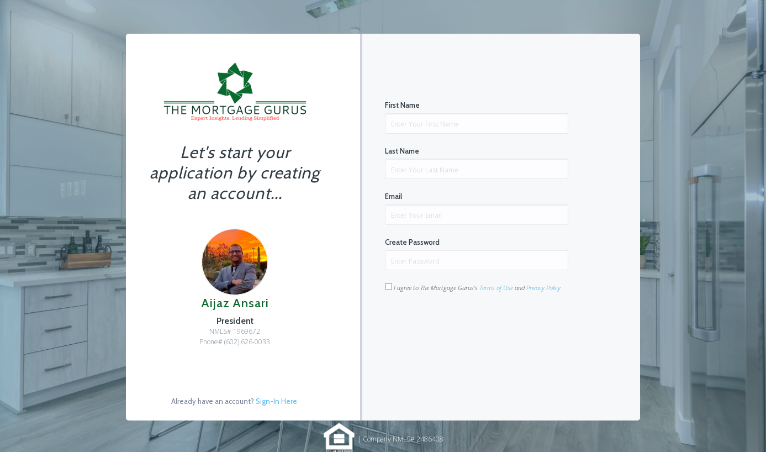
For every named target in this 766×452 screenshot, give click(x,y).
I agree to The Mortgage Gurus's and (473, 287)
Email (393, 196)
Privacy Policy (543, 287)
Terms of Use (496, 287)
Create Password (412, 242)
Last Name (402, 150)
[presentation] (469, 327)
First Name (402, 105)
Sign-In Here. (277, 401)
